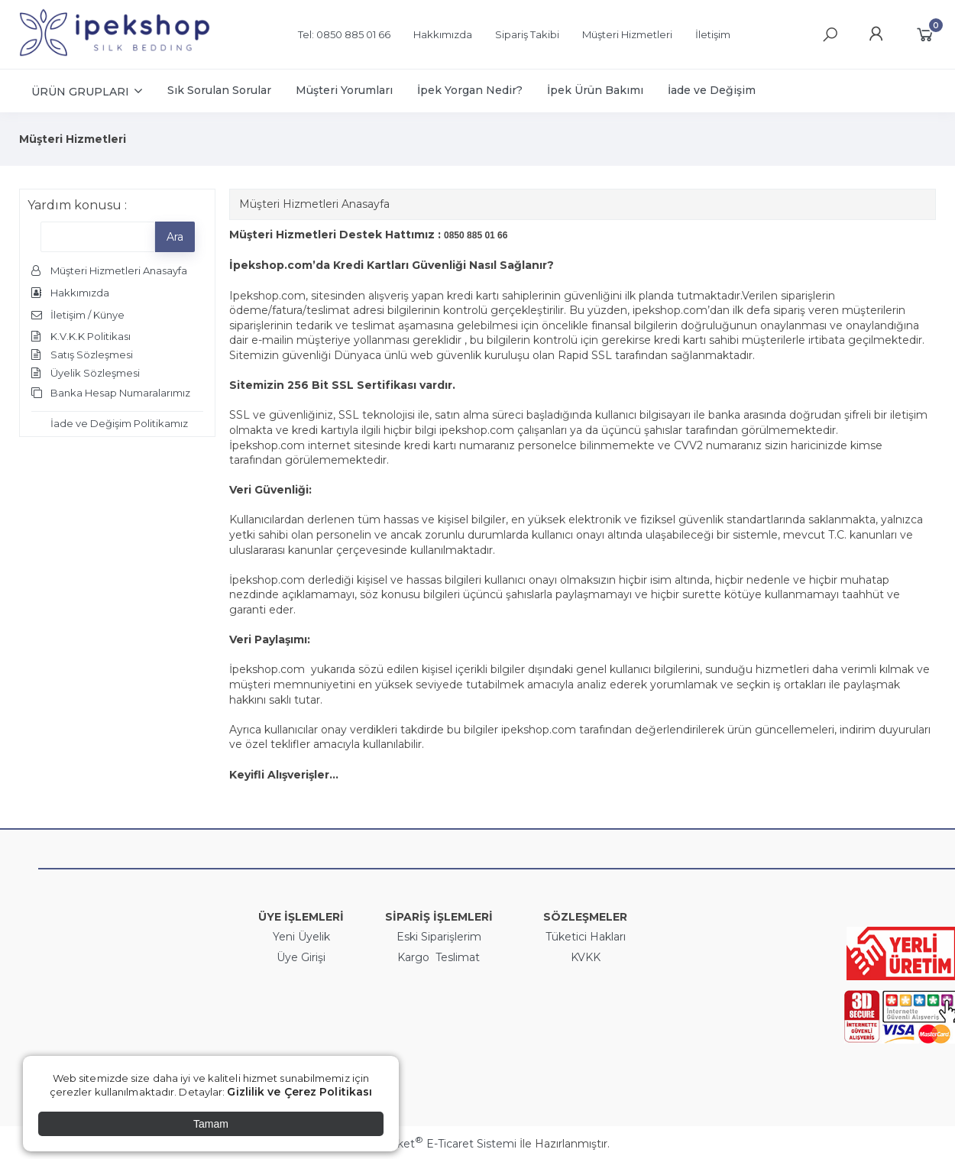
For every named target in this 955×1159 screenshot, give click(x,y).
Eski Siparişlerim (439, 937)
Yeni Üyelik (301, 937)
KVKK (586, 957)
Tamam (210, 1124)
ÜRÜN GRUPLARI (80, 92)
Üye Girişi (301, 957)
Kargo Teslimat (438, 957)
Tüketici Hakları (585, 937)
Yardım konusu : (77, 205)
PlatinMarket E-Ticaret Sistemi (431, 1144)
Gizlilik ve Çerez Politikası (299, 1092)
